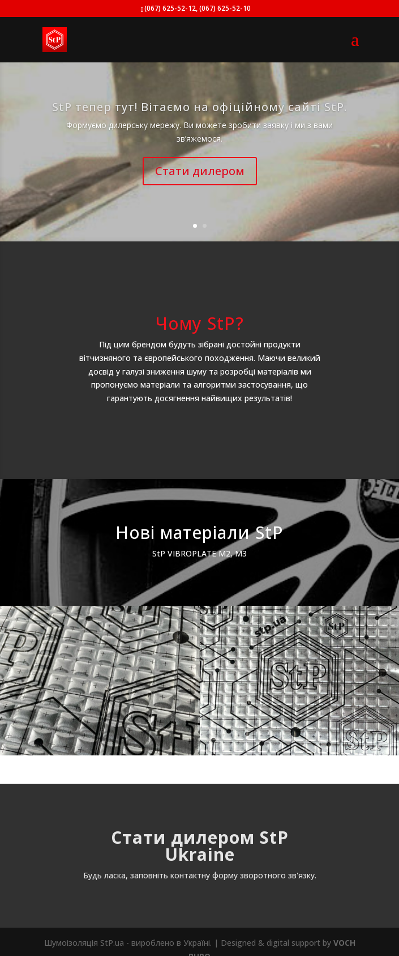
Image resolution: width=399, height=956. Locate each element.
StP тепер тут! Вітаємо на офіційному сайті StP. (199, 106)
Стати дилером (199, 171)
